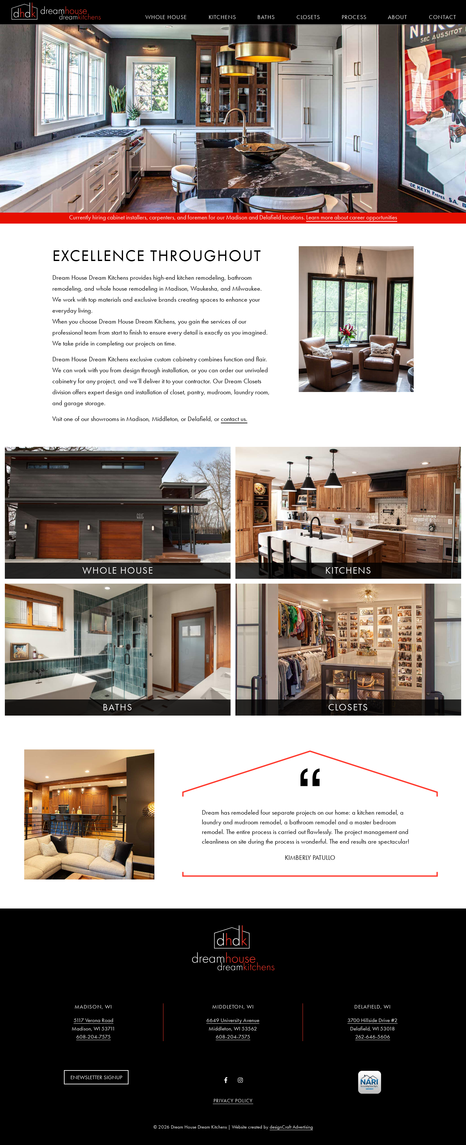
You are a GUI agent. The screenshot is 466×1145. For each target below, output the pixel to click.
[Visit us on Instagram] (240, 1080)
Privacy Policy (233, 1101)
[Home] (56, 12)
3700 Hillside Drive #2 (372, 1020)
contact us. (234, 419)
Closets (308, 17)
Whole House (166, 17)
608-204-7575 (93, 1036)
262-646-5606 (372, 1036)
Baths (266, 17)
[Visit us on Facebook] (226, 1080)
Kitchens (222, 17)
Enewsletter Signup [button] (96, 1077)
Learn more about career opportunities (351, 217)
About (397, 17)
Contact (442, 17)
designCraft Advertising (291, 1127)
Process (354, 17)
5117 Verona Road (93, 1020)
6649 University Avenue (232, 1020)
